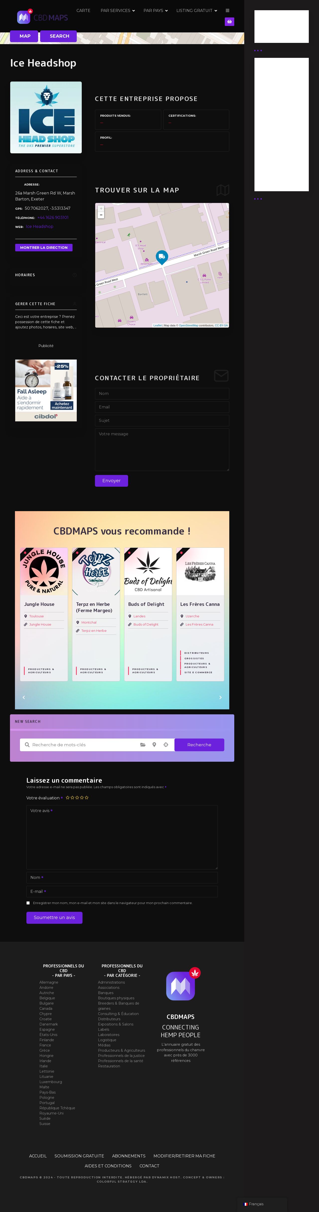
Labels (103, 1029)
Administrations (111, 982)
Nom (35, 878)
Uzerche (192, 616)
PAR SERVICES (150, 16)
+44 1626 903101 (53, 217)
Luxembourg (50, 1082)
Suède (45, 1118)
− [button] (101, 215)
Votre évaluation (44, 798)
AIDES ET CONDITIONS (108, 1166)
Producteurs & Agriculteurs (41, 671)
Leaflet (158, 325)
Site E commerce (198, 672)
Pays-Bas (47, 1092)
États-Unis (48, 1034)
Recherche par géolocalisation (166, 745)
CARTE (118, 16)
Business (267, 28)
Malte (44, 1087)
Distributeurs (196, 653)
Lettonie (46, 1071)
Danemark (48, 1024)
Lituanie (46, 1076)
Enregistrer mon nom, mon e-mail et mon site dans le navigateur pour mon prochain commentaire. (113, 903)
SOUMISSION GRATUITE (79, 1156)
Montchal (88, 623)
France (45, 1045)
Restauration (109, 1066)
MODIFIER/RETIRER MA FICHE (184, 1156)
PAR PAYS (188, 16)
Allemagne (48, 982)
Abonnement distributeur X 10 (275, 123)
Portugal (47, 1103)
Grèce (44, 1050)
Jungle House (40, 624)
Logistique (107, 1040)
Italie (43, 1066)
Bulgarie (46, 1003)
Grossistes (194, 658)
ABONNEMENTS (129, 1156)
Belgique (47, 998)
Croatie (45, 1019)
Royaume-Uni (51, 1113)
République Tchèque (57, 1108)
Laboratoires (108, 1034)
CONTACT (150, 1166)
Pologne (46, 1097)
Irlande (45, 1061)
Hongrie (46, 1055)
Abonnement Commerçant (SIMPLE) (272, 170)
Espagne (47, 1029)
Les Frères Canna (199, 624)
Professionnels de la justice (121, 1055)
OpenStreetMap (188, 325)
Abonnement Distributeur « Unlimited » (272, 82)
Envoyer (111, 480)
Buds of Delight (146, 624)
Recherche (199, 744)
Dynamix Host (166, 1177)
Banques (105, 993)
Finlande (46, 1040)
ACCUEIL (38, 1156)
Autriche (46, 993)
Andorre (46, 987)
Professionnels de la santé (120, 1061)
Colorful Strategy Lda (122, 1181)
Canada (45, 1008)
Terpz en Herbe (94, 631)
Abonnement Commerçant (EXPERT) (272, 145)
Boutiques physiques (116, 998)
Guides (265, 34)
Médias (104, 1045)
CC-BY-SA (221, 325)
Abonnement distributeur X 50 (276, 104)
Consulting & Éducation (118, 1014)
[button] (23, 697)
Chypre (45, 1014)
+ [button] (101, 209)
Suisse (44, 1123)
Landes (139, 616)
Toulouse (36, 616)
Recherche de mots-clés (27, 745)
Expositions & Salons (115, 1024)
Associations (108, 987)
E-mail (37, 892)
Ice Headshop (39, 226)
